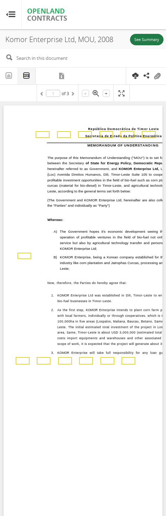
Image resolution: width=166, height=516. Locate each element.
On (157, 76)
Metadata (62, 76)
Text (9, 76)
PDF (27, 76)
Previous (43, 95)
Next (72, 95)
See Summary (146, 39)
